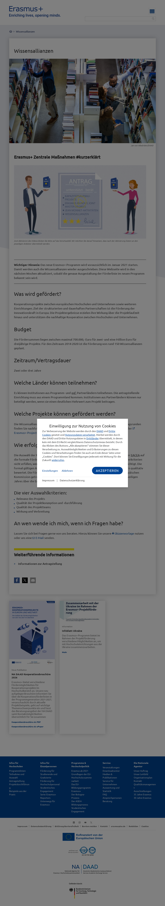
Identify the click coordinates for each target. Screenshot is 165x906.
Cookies (46, 434)
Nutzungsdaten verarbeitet (80, 434)
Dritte (112, 431)
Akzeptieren (107, 470)
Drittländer (92, 438)
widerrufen (58, 460)
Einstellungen (50, 470)
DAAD (100, 431)
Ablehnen (67, 470)
